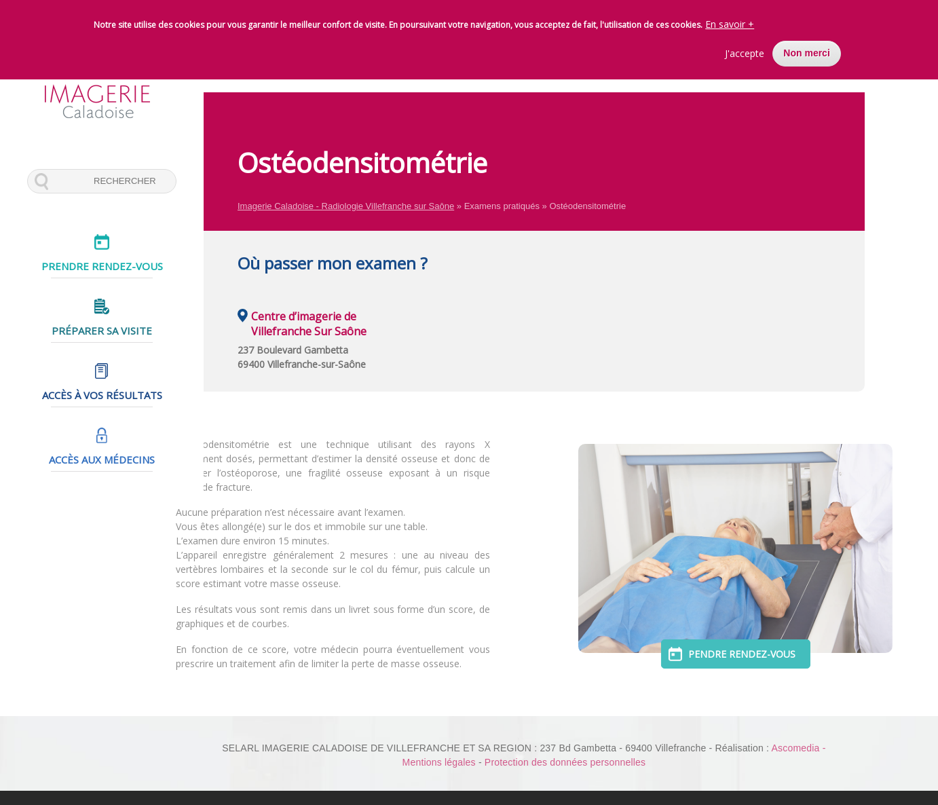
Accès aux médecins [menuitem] (102, 459)
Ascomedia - (798, 748)
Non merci (806, 47)
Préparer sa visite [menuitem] (102, 330)
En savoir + (729, 18)
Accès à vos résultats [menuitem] (102, 395)
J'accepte (744, 47)
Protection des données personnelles (565, 762)
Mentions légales (439, 762)
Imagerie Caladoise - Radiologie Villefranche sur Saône (346, 206)
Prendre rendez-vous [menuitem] (102, 266)
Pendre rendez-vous (757, 654)
